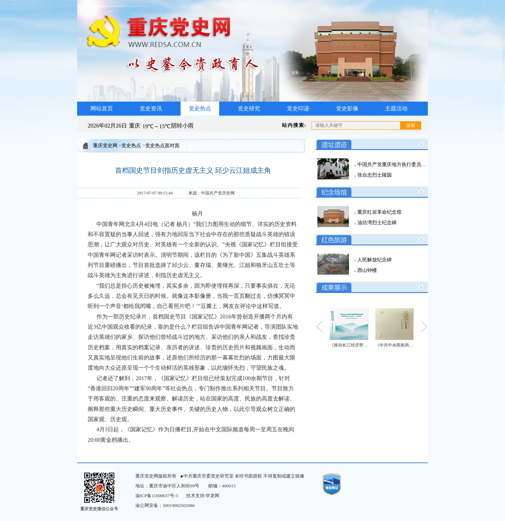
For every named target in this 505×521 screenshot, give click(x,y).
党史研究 (249, 108)
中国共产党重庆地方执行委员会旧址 (396, 164)
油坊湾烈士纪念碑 (376, 222)
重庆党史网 (105, 145)
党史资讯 (151, 108)
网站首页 (101, 108)
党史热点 (200, 108)
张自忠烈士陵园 (374, 175)
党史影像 (347, 108)
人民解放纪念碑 (374, 259)
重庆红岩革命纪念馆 (379, 212)
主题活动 (396, 108)
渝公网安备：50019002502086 (165, 505)
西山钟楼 (366, 270)
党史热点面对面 (162, 145)
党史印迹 (298, 108)
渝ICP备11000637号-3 (156, 495)
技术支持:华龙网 (203, 495)
